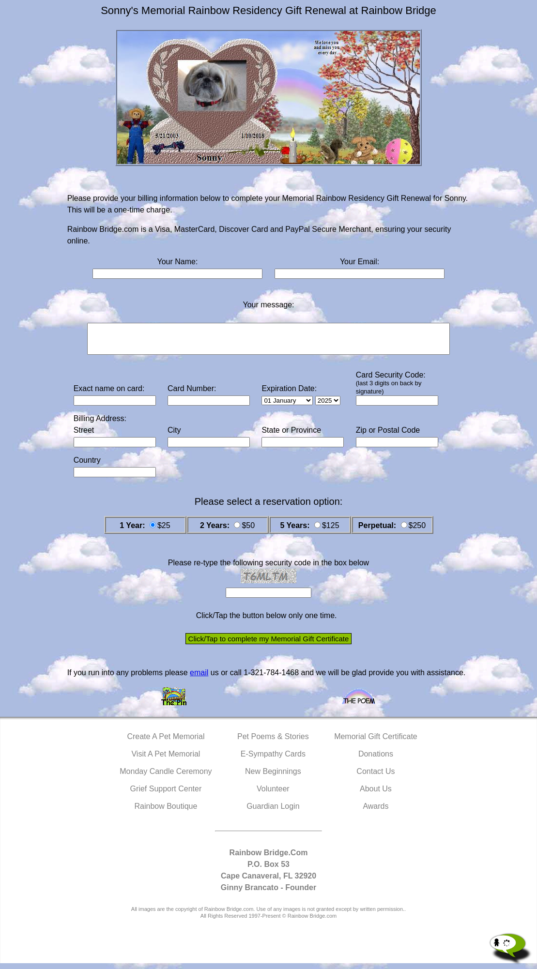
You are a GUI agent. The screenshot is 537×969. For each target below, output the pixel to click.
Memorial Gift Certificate (375, 742)
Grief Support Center (166, 794)
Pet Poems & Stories (273, 742)
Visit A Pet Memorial (165, 760)
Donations (375, 760)
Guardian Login (272, 812)
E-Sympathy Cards (273, 760)
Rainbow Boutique (165, 812)
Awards (375, 812)
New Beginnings (273, 777)
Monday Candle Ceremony (166, 777)
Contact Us (375, 777)
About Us (376, 794)
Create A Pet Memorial (165, 742)
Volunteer (273, 794)
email (199, 678)
